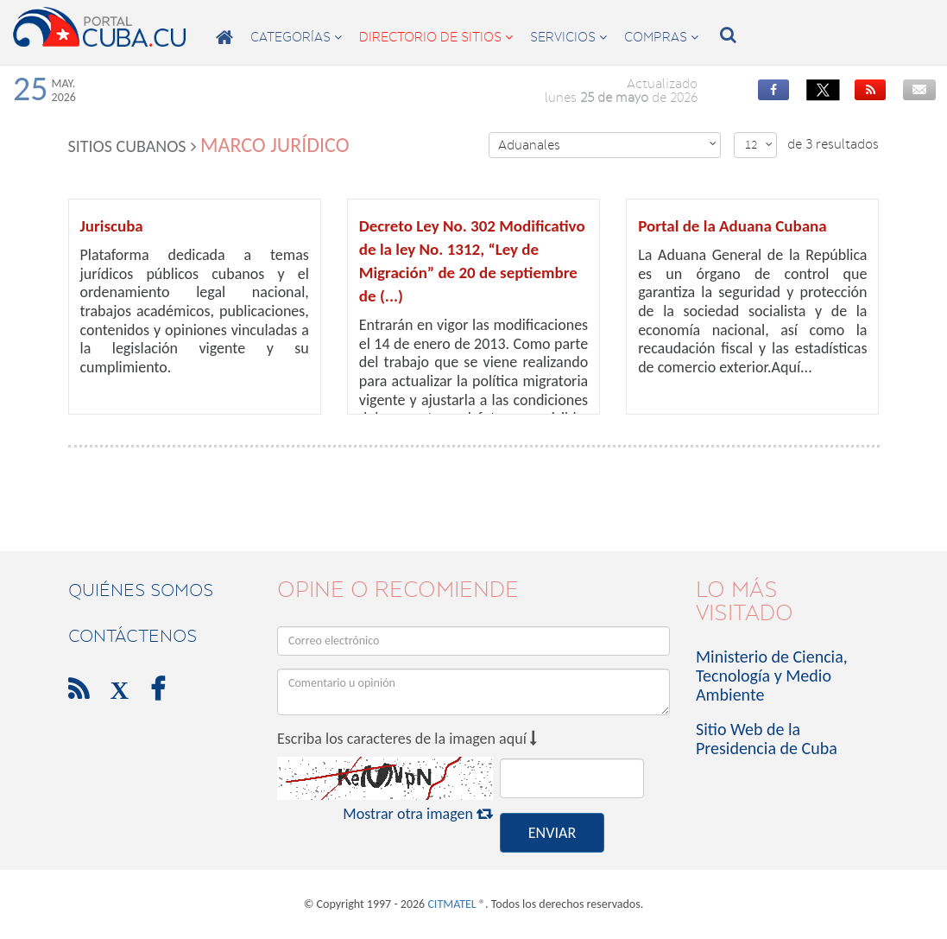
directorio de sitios (436, 37)
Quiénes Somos (140, 590)
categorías (296, 37)
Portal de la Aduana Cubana (732, 226)
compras (661, 37)
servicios (568, 37)
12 (759, 144)
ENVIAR (552, 832)
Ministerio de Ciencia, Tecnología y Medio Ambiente (772, 675)
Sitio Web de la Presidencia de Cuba (766, 738)
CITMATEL (451, 904)
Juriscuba (111, 226)
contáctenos (132, 635)
